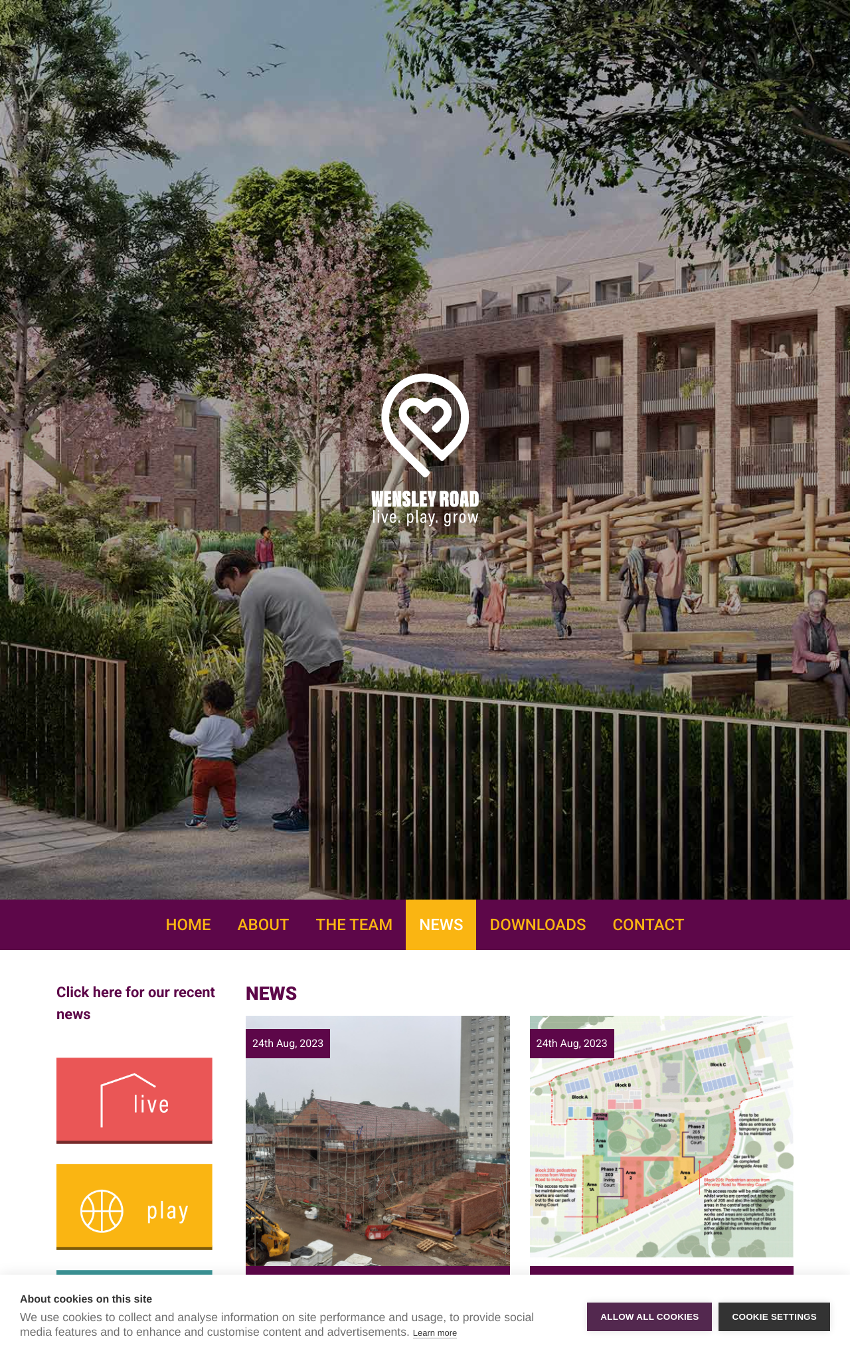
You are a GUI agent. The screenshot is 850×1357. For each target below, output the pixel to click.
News (441, 925)
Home (188, 925)
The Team (354, 925)
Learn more (435, 1333)
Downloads (537, 925)
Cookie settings (774, 1316)
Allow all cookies (649, 1316)
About (264, 925)
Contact (648, 925)
